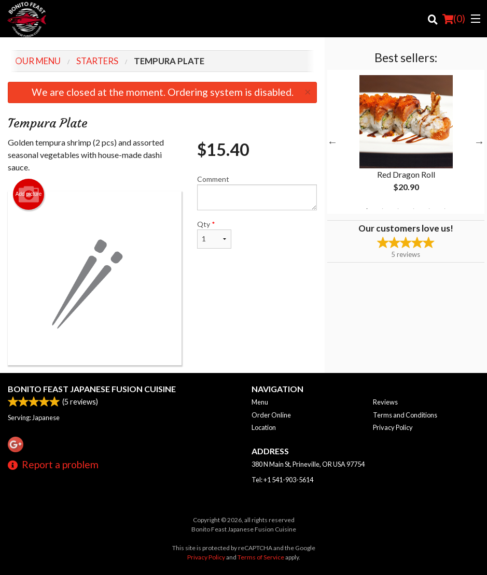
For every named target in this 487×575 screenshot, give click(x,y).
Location (264, 427)
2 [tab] (382, 209)
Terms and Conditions (405, 415)
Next (479, 142)
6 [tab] (444, 209)
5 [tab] (429, 209)
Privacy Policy (393, 427)
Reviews (385, 402)
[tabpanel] (406, 142)
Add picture (29, 194)
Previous (332, 142)
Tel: (282, 480)
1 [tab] (366, 209)
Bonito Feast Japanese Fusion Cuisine (92, 389)
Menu (260, 402)
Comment (257, 192)
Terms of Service (261, 557)
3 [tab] (398, 209)
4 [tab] (413, 209)
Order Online (271, 415)
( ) (453, 18)
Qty (214, 234)
